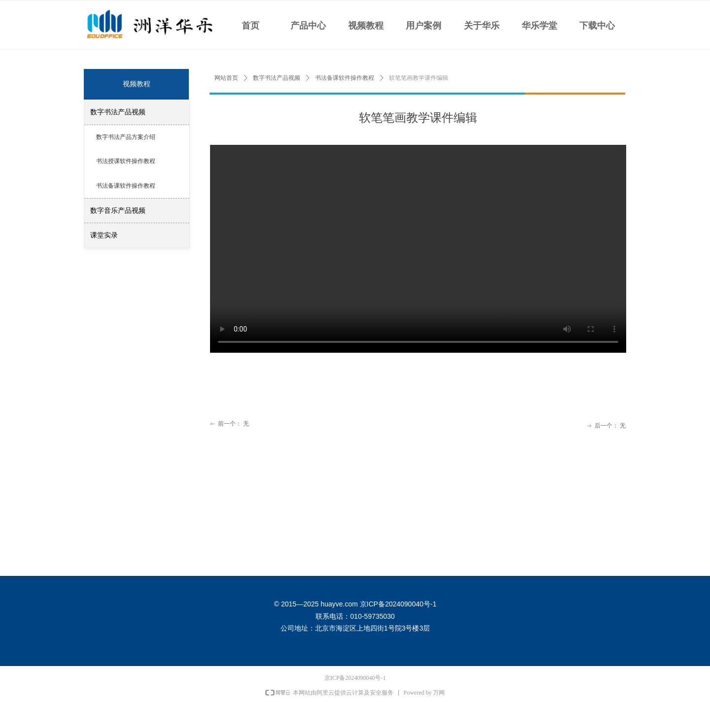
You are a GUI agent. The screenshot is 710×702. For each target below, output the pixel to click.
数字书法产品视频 (276, 77)
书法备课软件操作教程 (344, 77)
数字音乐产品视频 (117, 210)
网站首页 (226, 77)
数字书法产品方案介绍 (125, 137)
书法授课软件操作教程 (125, 161)
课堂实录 (104, 235)
